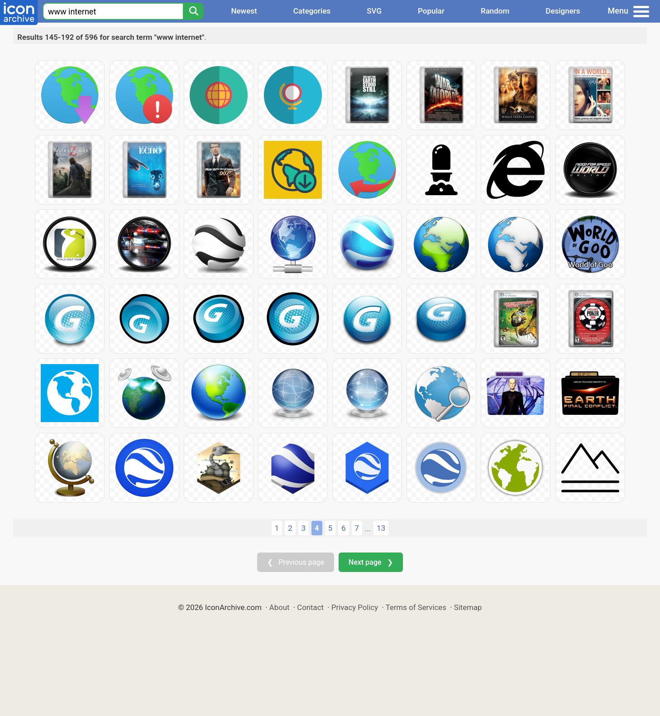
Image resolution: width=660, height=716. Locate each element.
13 (381, 528)
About (279, 607)
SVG (374, 10)
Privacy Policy (354, 607)
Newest (244, 10)
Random (495, 10)
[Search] (193, 11)
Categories (312, 10)
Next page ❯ (370, 562)
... (368, 528)
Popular (431, 10)
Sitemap (468, 607)
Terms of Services (416, 607)
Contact (310, 607)
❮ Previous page (295, 562)
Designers (562, 10)
